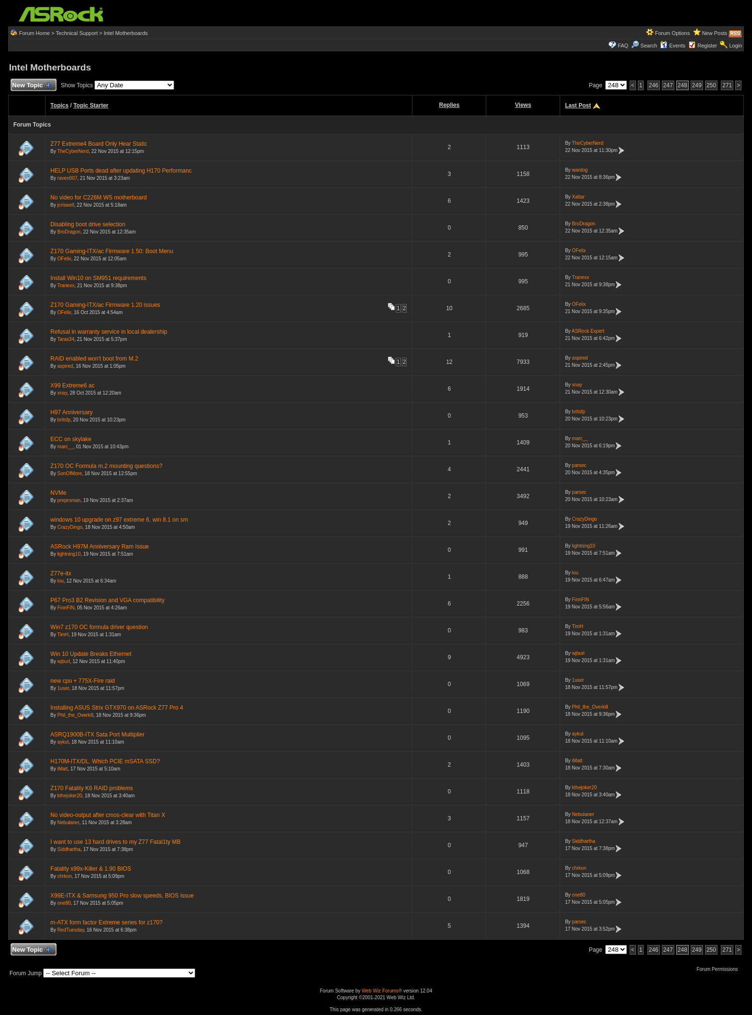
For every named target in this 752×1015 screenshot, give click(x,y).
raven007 (68, 178)
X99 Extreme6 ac (72, 385)
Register (707, 45)
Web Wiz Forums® (382, 990)
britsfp (64, 419)
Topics (59, 105)
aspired (65, 366)
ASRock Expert (588, 331)
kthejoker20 (70, 795)
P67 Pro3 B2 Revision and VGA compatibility (107, 600)
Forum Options (672, 33)
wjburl (64, 661)
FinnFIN (66, 607)
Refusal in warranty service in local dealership (108, 331)
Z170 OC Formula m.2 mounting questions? (106, 466)
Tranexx (65, 285)
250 (711, 85)
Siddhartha (69, 849)
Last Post (578, 105)
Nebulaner (69, 822)
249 (697, 85)
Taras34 (65, 339)
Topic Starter (90, 105)
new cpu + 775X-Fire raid (82, 680)
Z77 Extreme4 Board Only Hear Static (98, 143)
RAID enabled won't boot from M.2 (94, 358)
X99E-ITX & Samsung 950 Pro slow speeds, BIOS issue (122, 895)
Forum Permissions (719, 969)
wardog (580, 170)
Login (735, 45)
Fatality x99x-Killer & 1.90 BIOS (90, 868)
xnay (62, 393)
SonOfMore (70, 473)
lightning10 (69, 554)
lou (61, 580)
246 (653, 85)
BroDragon (69, 231)
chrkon (65, 876)
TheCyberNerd (73, 151)
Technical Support (76, 33)
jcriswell (66, 205)
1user (63, 688)
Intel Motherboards (126, 33)
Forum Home (34, 33)
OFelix (64, 258)
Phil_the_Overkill (76, 715)
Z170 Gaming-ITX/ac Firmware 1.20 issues (105, 305)
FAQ (623, 45)
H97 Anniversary (71, 412)
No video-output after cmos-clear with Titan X (107, 815)
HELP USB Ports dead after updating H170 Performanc (121, 170)
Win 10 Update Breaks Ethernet (90, 654)
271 (727, 85)
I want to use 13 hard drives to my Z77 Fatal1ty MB (115, 842)
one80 (64, 903)
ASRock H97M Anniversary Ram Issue (99, 546)
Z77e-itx (60, 573)
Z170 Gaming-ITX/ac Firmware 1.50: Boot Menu (111, 251)
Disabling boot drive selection (87, 224)
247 (668, 85)
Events (672, 45)
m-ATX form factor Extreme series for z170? (106, 922)
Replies (449, 105)
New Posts (715, 33)
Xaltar (578, 196)
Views (523, 105)
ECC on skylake (70, 439)
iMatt (63, 768)
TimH (63, 634)
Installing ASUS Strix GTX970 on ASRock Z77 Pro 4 (116, 707)
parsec (579, 465)
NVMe (58, 493)
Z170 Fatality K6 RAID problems (91, 788)
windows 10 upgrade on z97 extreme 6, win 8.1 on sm (119, 519)
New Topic (31, 86)
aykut (63, 742)
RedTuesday (71, 930)
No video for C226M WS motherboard (98, 197)
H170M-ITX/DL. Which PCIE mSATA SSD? (105, 761)
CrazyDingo (70, 527)
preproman (69, 500)
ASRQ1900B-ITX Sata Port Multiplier (97, 734)
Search (648, 45)
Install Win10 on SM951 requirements (98, 278)
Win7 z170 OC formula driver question (99, 627)
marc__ (65, 446)
